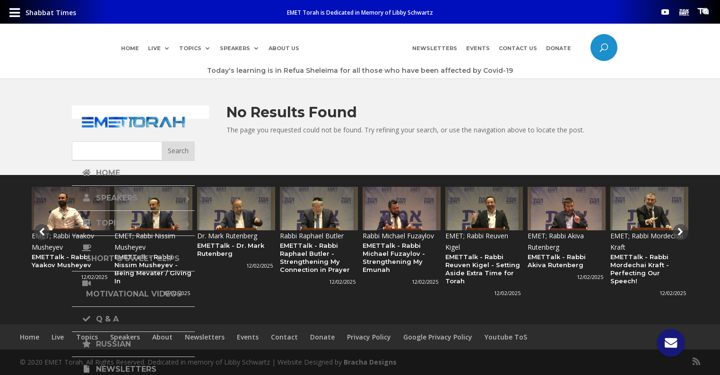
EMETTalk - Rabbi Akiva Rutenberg (557, 261)
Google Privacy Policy (437, 336)
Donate (560, 49)
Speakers (233, 49)
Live (152, 49)
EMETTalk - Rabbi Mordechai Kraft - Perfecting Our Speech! (639, 269)
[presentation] (41, 232)
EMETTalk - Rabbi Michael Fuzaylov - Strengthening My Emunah (394, 257)
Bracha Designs (370, 362)
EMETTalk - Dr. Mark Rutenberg (230, 249)
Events (479, 49)
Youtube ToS (506, 336)
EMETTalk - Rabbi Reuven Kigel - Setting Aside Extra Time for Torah (482, 269)
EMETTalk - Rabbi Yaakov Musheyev (61, 261)
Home (128, 49)
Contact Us (519, 49)
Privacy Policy (369, 336)
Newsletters (435, 49)
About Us (282, 49)
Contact (284, 336)
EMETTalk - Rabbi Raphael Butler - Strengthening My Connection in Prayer (315, 257)
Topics (188, 49)
